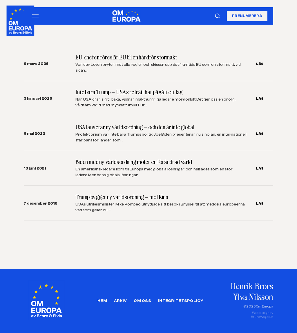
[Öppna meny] (35, 16)
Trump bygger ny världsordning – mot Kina (122, 197)
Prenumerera (247, 16)
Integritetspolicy (180, 301)
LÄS (260, 63)
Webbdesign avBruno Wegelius (262, 315)
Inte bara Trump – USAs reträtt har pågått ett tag (128, 92)
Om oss (142, 301)
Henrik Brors (252, 286)
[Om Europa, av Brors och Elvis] (21, 19)
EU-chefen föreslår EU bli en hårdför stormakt (126, 57)
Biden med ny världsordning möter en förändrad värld (133, 162)
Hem (102, 301)
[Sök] (217, 16)
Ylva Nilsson (253, 297)
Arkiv (120, 301)
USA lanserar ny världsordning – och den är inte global (134, 127)
